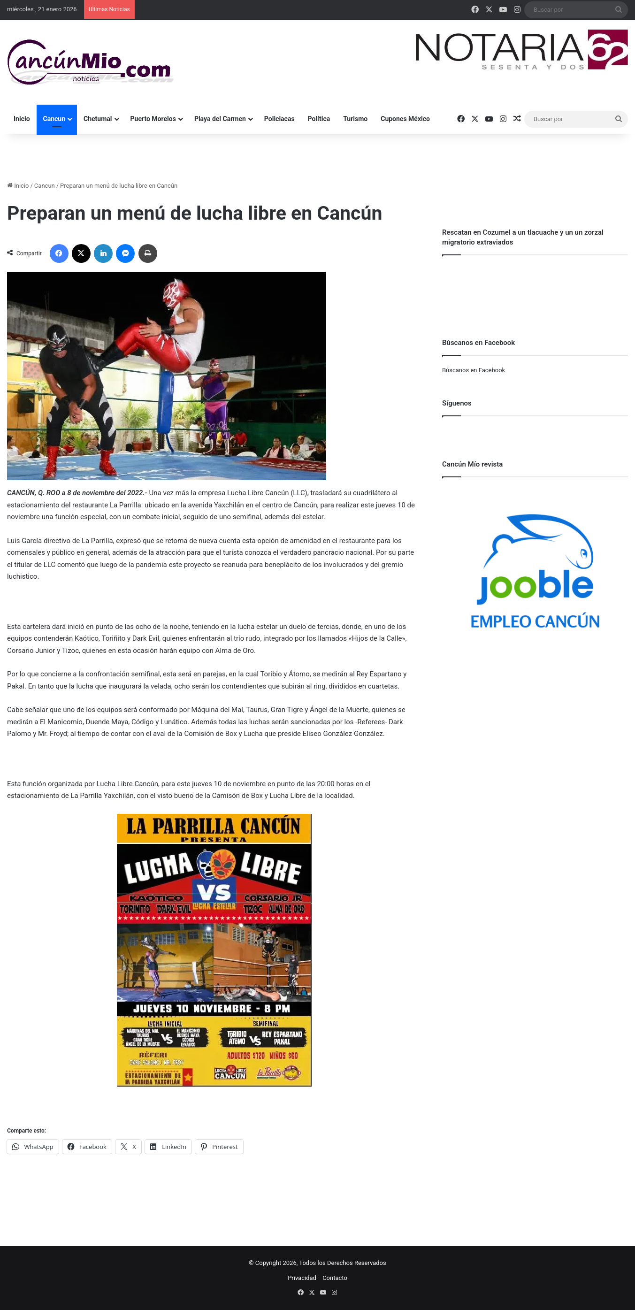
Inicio (22, 119)
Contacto (334, 1277)
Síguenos (457, 403)
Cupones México (405, 119)
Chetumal (98, 119)
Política (319, 119)
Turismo (355, 119)
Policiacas (279, 119)
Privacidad (302, 1277)
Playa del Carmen (220, 119)
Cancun (54, 119)
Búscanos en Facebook (473, 370)
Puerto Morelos (153, 119)
